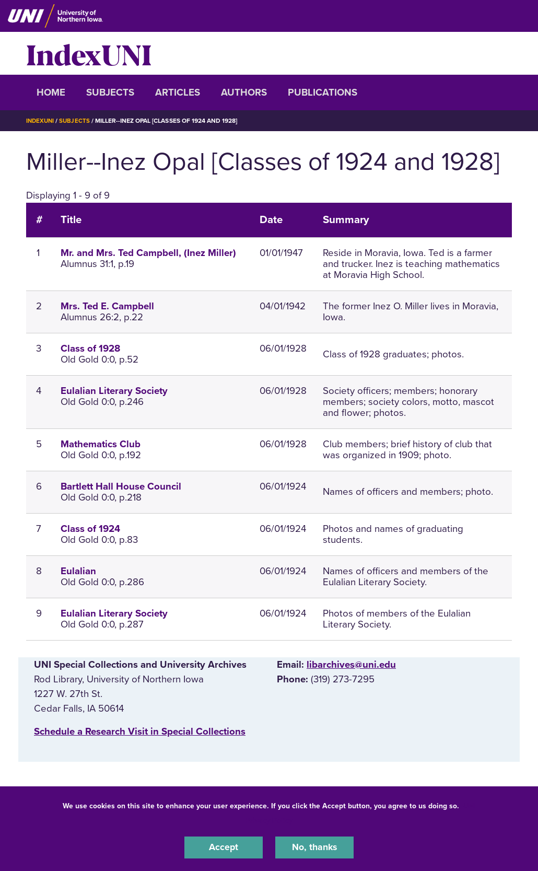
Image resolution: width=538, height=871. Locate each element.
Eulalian (78, 570)
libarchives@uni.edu (351, 664)
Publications (322, 92)
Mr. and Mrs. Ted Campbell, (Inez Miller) (148, 253)
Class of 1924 (90, 528)
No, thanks (314, 847)
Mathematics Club (101, 443)
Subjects (110, 92)
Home (51, 92)
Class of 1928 (90, 348)
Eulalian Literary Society (114, 391)
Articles (177, 92)
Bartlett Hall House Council (121, 486)
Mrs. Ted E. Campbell (107, 306)
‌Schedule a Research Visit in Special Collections (139, 731)
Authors (244, 92)
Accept (223, 847)
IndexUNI (88, 53)
